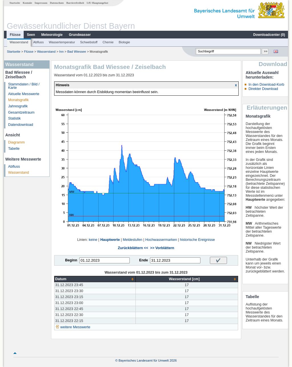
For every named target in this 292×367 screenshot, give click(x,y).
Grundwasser (80, 35)
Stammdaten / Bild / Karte (24, 86)
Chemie (108, 42)
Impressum (41, 2)
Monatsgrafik (18, 100)
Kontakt (27, 2)
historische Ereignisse (197, 240)
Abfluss (38, 42)
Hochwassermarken (161, 240)
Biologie (124, 42)
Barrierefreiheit (75, 2)
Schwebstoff (89, 42)
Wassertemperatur (62, 42)
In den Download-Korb (266, 85)
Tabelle (14, 149)
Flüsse (15, 35)
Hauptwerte (110, 240)
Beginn (71, 260)
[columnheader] (94, 279)
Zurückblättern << (133, 248)
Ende (143, 260)
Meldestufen (133, 240)
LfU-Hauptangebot (97, 2)
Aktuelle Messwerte (23, 94)
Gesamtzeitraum (21, 112)
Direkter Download (263, 89)
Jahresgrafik (18, 106)
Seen (31, 35)
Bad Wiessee (76, 51)
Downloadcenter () (269, 35)
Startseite (14, 2)
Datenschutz (57, 2)
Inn (61, 51)
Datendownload (20, 125)
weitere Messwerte (75, 327)
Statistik (14, 118)
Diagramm (16, 142)
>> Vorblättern (162, 248)
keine (93, 240)
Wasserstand (19, 42)
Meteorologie (52, 35)
